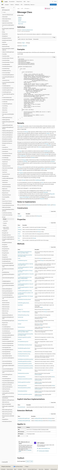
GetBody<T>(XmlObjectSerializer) (24, 311)
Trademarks (46, 469)
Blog (15, 469)
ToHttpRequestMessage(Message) (24, 418)
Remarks (19, 20)
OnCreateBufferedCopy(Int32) (23, 341)
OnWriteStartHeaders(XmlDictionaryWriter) (25, 367)
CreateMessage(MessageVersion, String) (25, 290)
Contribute (20, 469)
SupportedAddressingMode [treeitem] (7, 355)
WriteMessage (47, 151)
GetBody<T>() (20, 309)
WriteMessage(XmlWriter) (22, 385)
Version (39, 146)
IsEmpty (19, 231)
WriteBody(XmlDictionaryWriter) (23, 373)
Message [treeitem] (4, 219)
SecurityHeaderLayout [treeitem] (6, 330)
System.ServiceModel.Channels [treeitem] (7, 14)
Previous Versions (10, 469)
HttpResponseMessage (39, 420)
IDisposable (24, 45)
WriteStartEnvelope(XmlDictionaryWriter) (25, 394)
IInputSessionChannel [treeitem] (6, 174)
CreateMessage (23, 155)
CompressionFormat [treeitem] (5, 80)
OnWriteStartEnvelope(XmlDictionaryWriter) (25, 365)
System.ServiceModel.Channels (27, 29)
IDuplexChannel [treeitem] (5, 161)
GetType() (19, 323)
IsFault (19, 233)
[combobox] (7, 10)
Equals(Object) (20, 305)
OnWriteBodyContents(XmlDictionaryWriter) (25, 359)
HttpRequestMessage (38, 418)
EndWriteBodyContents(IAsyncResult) (24, 299)
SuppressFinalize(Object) (24, 197)
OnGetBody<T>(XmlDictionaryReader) (24, 351)
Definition (20, 17)
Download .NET (53, 4)
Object (23, 42)
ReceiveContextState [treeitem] (5, 302)
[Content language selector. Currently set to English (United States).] (6, 466)
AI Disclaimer (3, 469)
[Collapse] (14, 8)
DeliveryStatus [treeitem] (4, 109)
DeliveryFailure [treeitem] (4, 107)
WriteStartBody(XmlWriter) (22, 391)
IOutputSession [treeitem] (5, 182)
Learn (18, 8)
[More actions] (55, 8)
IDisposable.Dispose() (21, 407)
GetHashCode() (20, 317)
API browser (27, 8)
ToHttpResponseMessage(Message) (24, 420)
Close (42, 182)
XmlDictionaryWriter (38, 374)
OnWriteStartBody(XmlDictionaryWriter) (25, 363)
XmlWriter (53, 376)
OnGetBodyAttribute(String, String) (24, 353)
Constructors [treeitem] (5, 221)
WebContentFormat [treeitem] (5, 402)
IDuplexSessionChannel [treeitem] (6, 165)
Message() (19, 215)
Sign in (55, 1)
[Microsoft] (2, 1)
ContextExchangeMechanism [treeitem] (7, 89)
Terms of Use (41, 469)
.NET (22, 8)
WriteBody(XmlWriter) (21, 376)
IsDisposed (20, 229)
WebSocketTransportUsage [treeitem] (7, 413)
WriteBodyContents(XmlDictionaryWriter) (25, 378)
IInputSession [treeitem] (4, 172)
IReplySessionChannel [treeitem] (6, 190)
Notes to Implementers (22, 21)
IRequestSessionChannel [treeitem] (6, 194)
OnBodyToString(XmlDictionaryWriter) (24, 337)
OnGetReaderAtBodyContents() (23, 355)
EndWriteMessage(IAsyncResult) (23, 302)
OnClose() (19, 339)
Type (38, 323)
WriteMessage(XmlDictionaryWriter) (24, 382)
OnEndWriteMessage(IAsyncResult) (24, 348)
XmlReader (25, 161)
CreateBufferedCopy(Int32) (22, 260)
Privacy (24, 469)
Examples (19, 18)
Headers (48, 133)
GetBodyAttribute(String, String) (23, 315)
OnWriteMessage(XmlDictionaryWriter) (24, 361)
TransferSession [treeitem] (5, 376)
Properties (48, 168)
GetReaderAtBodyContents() (23, 320)
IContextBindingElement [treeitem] (6, 155)
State (19, 238)
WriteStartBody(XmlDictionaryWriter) (24, 387)
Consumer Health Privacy (32, 469)
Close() (19, 258)
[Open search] (53, 2)
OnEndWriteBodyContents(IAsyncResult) (25, 344)
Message (20, 126)
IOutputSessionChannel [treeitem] (6, 184)
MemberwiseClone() (21, 327)
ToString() (19, 370)
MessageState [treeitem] (4, 254)
